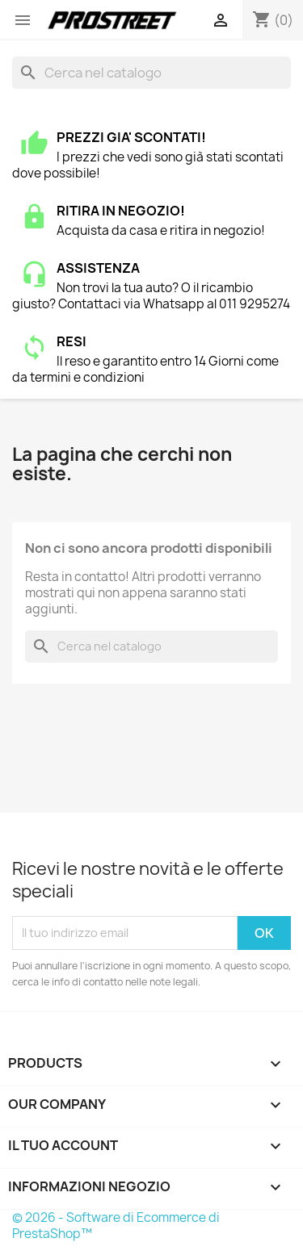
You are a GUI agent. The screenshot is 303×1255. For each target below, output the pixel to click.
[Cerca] (151, 72)
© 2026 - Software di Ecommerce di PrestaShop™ (116, 1225)
